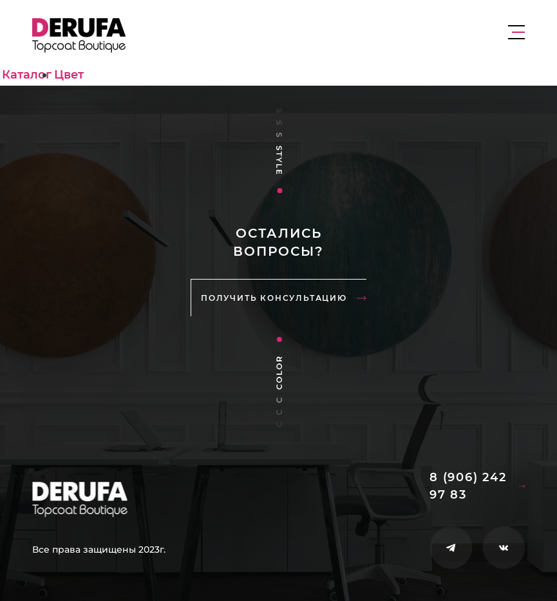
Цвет (69, 75)
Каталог (27, 75)
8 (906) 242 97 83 (477, 486)
